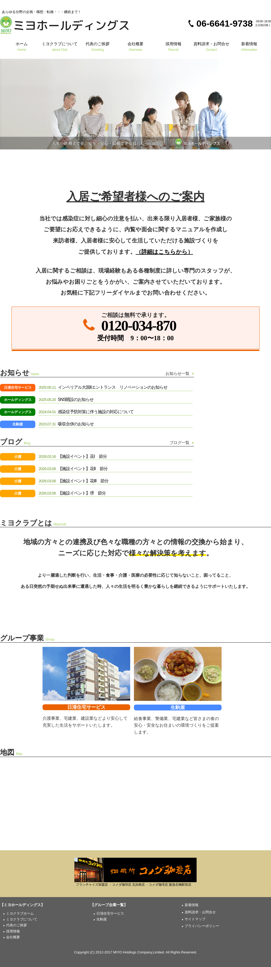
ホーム (22, 46)
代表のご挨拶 (98, 46)
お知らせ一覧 (177, 373)
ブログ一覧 (179, 443)
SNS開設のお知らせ (66, 399)
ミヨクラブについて (60, 46)
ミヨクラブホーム (20, 913)
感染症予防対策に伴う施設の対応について (86, 411)
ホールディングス (18, 400)
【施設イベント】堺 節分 (72, 493)
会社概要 (136, 46)
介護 (17, 457)
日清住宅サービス (18, 388)
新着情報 (249, 46)
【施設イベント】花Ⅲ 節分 (73, 481)
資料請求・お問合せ (211, 46)
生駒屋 (17, 424)
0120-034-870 (138, 325)
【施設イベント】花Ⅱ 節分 (73, 468)
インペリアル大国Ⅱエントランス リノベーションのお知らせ (103, 387)
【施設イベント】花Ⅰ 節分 (73, 456)
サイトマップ (195, 919)
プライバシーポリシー (202, 926)
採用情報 (173, 46)
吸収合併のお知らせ (66, 424)
